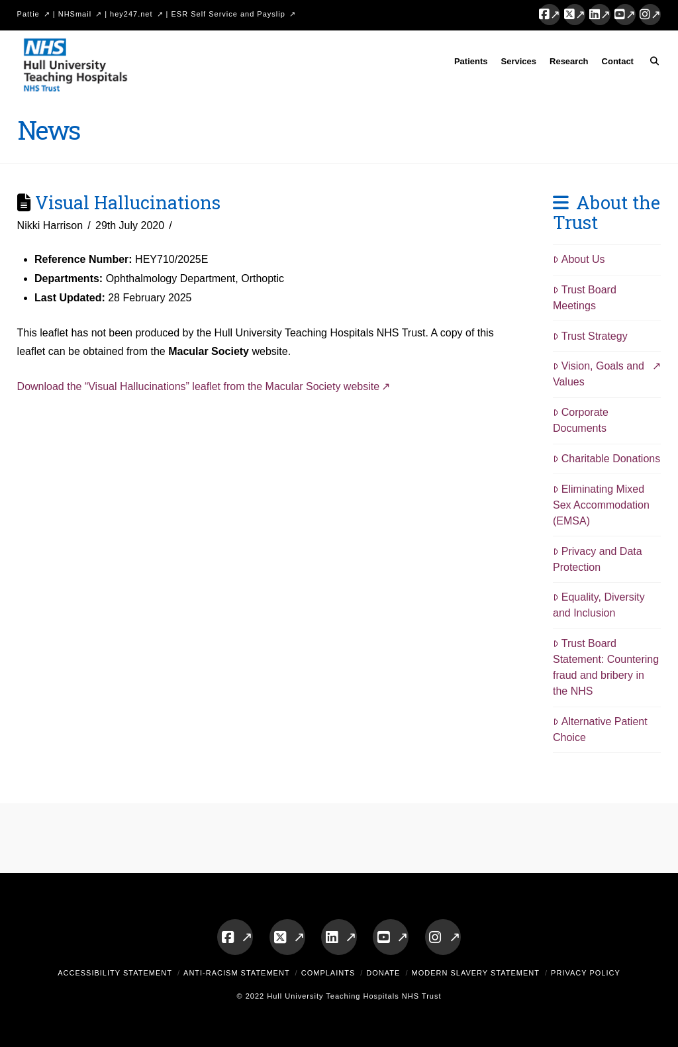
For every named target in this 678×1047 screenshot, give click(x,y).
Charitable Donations (606, 458)
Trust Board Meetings (584, 297)
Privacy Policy (585, 973)
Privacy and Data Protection (597, 559)
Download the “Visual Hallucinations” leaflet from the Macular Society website (198, 386)
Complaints (328, 973)
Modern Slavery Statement (475, 973)
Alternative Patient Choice (600, 729)
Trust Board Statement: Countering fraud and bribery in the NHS (606, 667)
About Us (579, 259)
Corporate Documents (580, 420)
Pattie (28, 14)
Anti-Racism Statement (236, 973)
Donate (383, 973)
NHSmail (74, 14)
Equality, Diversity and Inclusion (599, 605)
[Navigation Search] (650, 63)
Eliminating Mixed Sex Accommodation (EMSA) (601, 504)
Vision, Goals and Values (598, 373)
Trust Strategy (590, 336)
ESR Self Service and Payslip (228, 14)
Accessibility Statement (115, 973)
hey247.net (131, 14)
